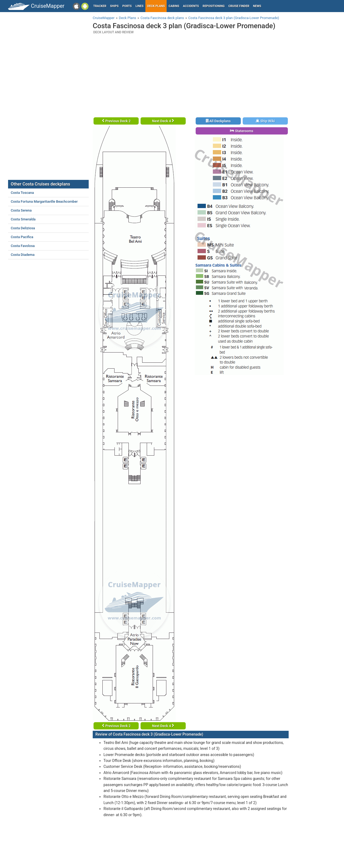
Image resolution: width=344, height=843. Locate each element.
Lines (139, 6)
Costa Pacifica (22, 237)
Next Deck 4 (163, 121)
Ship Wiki (265, 121)
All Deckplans (218, 121)
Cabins (174, 6)
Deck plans (156, 6)
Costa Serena (21, 210)
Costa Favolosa (23, 246)
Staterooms (241, 131)
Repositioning (214, 6)
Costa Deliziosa (23, 228)
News (257, 6)
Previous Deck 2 (116, 121)
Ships (114, 6)
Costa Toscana (22, 193)
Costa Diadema (23, 255)
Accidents (191, 6)
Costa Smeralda (23, 219)
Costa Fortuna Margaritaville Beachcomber (44, 201)
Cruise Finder (238, 6)
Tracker (99, 6)
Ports (127, 6)
